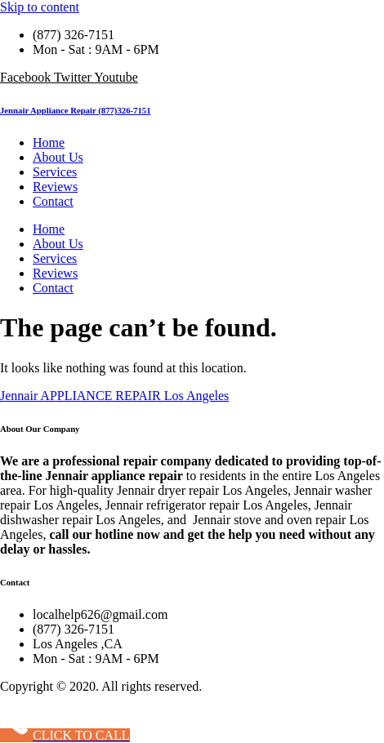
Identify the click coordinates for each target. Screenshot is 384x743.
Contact (53, 201)
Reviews (55, 187)
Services (55, 172)
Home (49, 142)
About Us (58, 157)
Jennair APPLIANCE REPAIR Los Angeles (114, 396)
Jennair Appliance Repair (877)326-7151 (75, 110)
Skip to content (39, 7)
